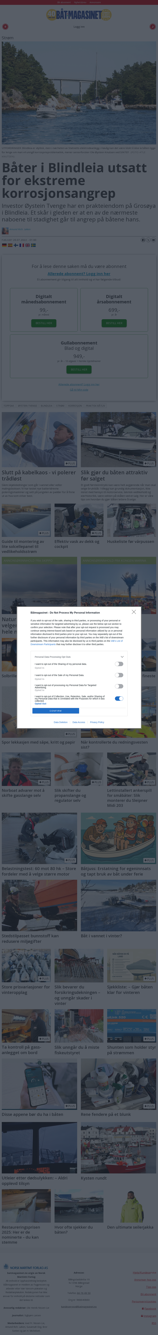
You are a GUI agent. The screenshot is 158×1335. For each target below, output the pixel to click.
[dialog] (79, 667)
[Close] (135, 613)
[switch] (119, 664)
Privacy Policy (97, 722)
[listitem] (79, 657)
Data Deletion (61, 722)
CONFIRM (56, 711)
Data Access (78, 722)
